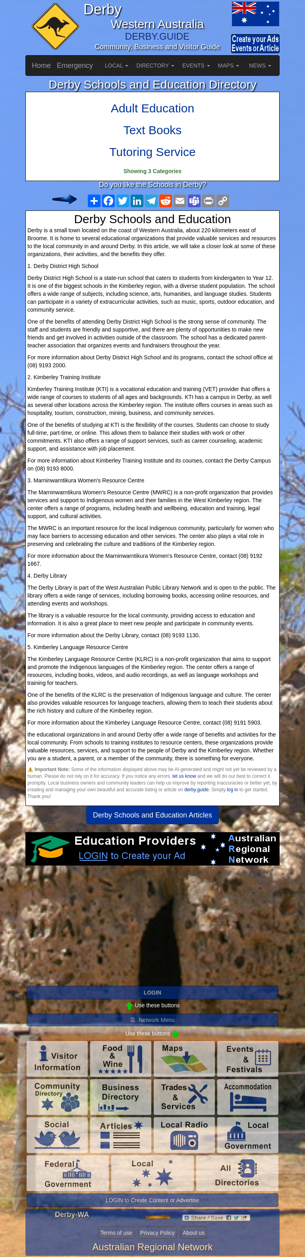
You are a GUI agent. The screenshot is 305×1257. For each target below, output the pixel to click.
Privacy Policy (157, 1233)
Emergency (75, 65)
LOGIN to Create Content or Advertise (152, 1200)
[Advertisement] (152, 929)
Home (41, 65)
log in (232, 789)
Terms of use (116, 1233)
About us (194, 1233)
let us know (184, 776)
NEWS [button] (260, 65)
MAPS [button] (228, 65)
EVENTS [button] (196, 65)
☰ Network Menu (152, 1020)
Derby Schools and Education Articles (152, 815)
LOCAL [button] (116, 65)
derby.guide (196, 789)
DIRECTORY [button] (155, 65)
